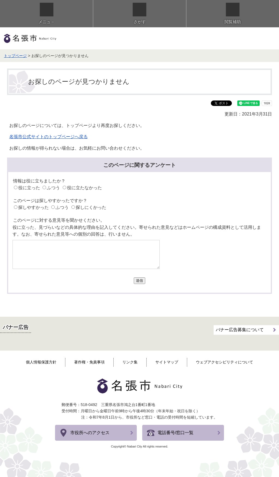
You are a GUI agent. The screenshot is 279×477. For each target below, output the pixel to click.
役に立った (29, 187)
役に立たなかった (84, 187)
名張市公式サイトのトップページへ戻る (48, 136)
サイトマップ (166, 362)
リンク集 (130, 362)
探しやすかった (33, 207)
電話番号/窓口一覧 (175, 432)
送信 (139, 281)
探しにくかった (91, 207)
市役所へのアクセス (90, 432)
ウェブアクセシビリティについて (224, 362)
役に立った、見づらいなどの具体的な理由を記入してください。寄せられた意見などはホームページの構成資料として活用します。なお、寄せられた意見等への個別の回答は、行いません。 (137, 231)
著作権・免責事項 (89, 362)
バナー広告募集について (240, 329)
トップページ (15, 56)
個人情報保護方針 (41, 362)
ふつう (53, 187)
